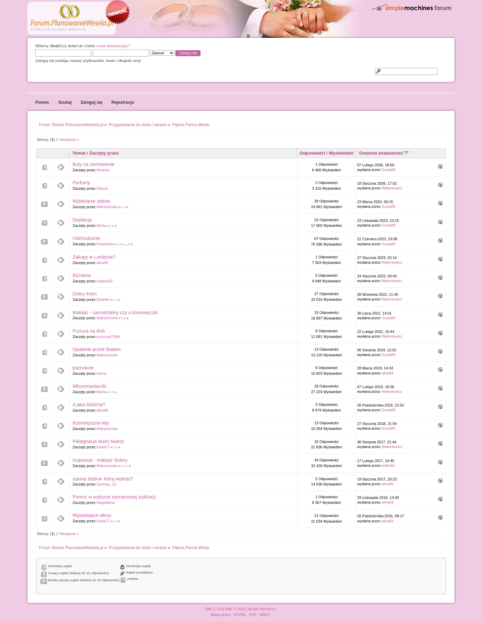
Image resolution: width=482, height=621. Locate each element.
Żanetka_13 (106, 484)
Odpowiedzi (312, 153)
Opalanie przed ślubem (97, 349)
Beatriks (103, 170)
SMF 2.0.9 (213, 609)
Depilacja (82, 220)
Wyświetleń (341, 153)
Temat (78, 153)
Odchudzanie (86, 238)
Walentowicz (392, 188)
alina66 (102, 263)
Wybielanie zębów (91, 201)
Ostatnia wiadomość (383, 153)
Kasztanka (104, 244)
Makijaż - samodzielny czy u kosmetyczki (115, 312)
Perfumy (81, 182)
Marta (101, 226)
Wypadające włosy (92, 515)
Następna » (69, 139)
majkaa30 (104, 281)
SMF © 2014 (235, 609)
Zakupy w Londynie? (94, 257)
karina (101, 373)
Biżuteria (82, 275)
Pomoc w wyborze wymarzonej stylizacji (114, 497)
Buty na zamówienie (93, 164)
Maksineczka (107, 207)
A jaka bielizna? (89, 404)
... (126, 244)
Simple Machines (262, 609)
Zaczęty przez (104, 153)
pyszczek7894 (108, 337)
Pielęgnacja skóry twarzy (98, 441)
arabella (388, 465)
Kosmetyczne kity (91, 423)
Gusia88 (388, 170)
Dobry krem (85, 293)
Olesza (102, 188)
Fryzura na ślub (89, 331)
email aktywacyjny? (113, 45)
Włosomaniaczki (89, 386)
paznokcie (83, 367)
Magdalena (105, 503)
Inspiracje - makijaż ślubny (100, 460)
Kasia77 (103, 447)
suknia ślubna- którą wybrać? (103, 478)
